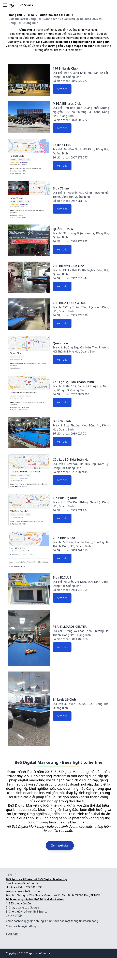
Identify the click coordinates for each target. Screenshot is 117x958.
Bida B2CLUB (62, 577)
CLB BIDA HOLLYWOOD (69, 303)
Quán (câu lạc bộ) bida (55, 15)
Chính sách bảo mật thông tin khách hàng (71, 921)
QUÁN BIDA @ (63, 229)
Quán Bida (60, 343)
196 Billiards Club (65, 68)
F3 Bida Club (62, 145)
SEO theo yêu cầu (20, 903)
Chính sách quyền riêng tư (22, 926)
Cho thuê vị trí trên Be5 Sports (28, 911)
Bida (31, 15)
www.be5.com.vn (29, 891)
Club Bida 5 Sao (64, 538)
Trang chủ (15, 15)
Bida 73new (61, 188)
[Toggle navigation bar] (5, 5)
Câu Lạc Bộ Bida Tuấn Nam (72, 459)
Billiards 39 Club (64, 699)
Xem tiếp (62, 89)
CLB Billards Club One (68, 266)
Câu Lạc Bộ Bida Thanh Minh (73, 382)
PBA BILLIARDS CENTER (70, 627)
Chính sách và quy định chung (25, 921)
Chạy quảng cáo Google (24, 907)
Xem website (60, 845)
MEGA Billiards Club (67, 103)
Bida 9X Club (62, 421)
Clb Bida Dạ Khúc (65, 498)
